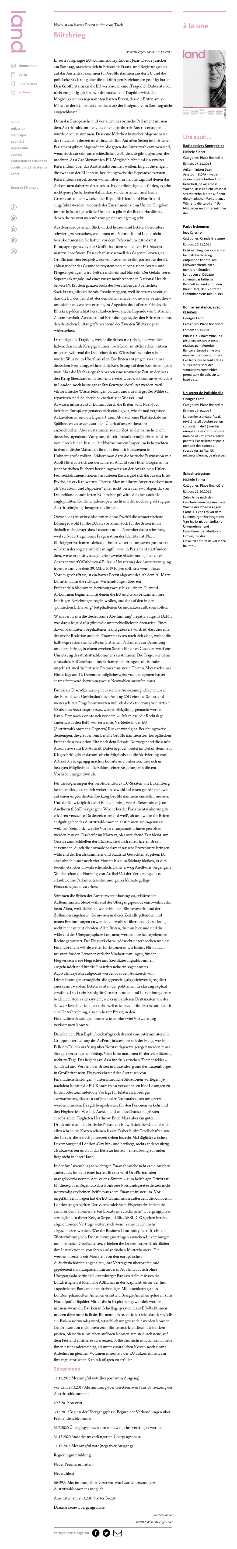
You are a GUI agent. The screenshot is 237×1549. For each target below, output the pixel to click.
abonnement (28, 66)
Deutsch (17, 187)
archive (24, 92)
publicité (18, 141)
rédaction (18, 129)
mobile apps (28, 83)
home (15, 122)
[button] (117, 1533)
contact (16, 154)
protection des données (29, 161)
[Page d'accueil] (18, 51)
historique (19, 135)
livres (23, 74)
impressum (19, 148)
